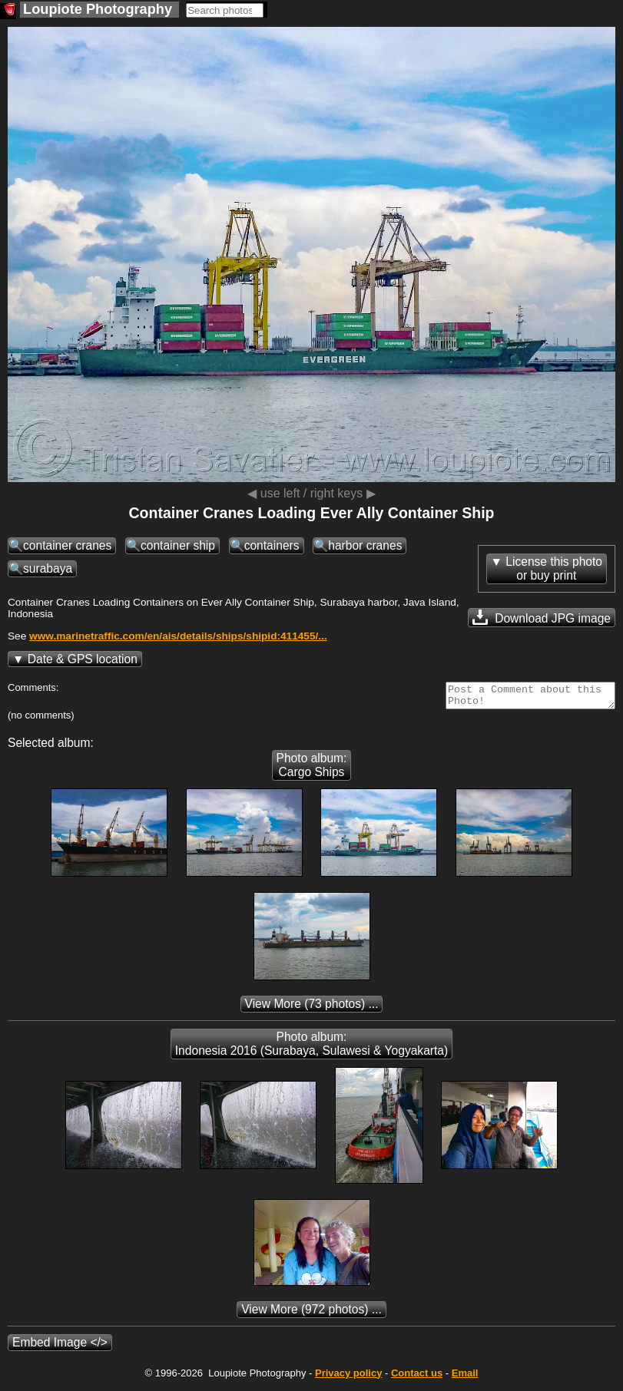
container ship (178, 545)
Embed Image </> (60, 1346)
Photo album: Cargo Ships (312, 769)
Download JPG (541, 617)
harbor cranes (365, 545)
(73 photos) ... (312, 1008)
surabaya (47, 568)
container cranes (67, 545)
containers (272, 545)
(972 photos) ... (311, 1313)
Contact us (416, 1377)
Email (465, 1377)
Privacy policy (348, 1377)
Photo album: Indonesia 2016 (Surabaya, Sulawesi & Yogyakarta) (311, 1048)
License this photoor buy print (553, 568)
